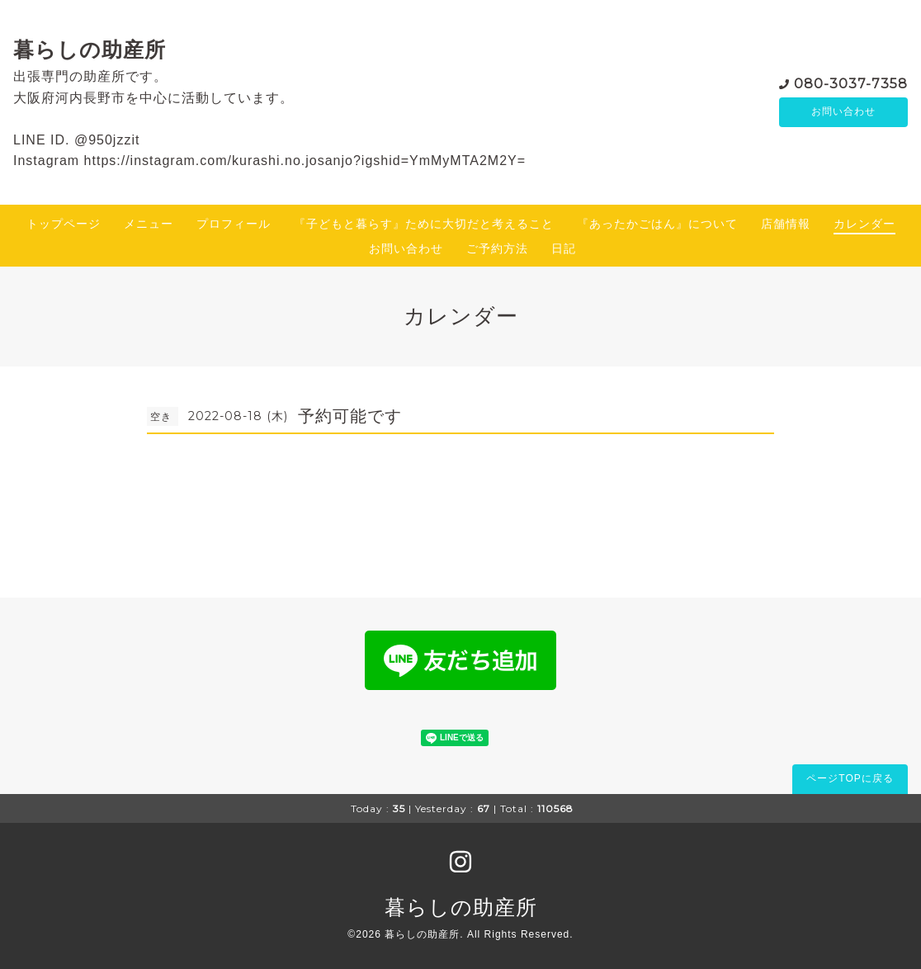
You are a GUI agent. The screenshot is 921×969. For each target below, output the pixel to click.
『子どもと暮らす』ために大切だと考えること (424, 223)
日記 (563, 248)
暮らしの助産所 (89, 49)
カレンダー (864, 223)
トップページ (63, 223)
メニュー (148, 223)
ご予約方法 (497, 248)
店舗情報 (785, 223)
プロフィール (233, 223)
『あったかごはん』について (657, 223)
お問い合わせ (843, 112)
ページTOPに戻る (849, 778)
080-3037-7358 (851, 83)
